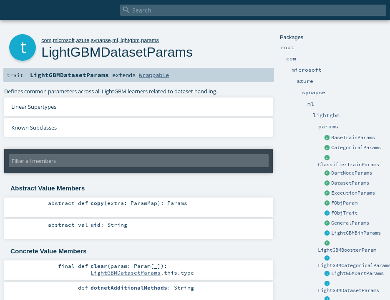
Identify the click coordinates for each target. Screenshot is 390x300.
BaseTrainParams (353, 137)
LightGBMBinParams (356, 233)
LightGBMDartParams (357, 273)
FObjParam (344, 203)
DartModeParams (351, 173)
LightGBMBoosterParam (347, 250)
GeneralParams (350, 223)
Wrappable (154, 75)
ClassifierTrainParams (348, 165)
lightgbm (129, 40)
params (150, 40)
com (46, 40)
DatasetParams (350, 183)
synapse (101, 40)
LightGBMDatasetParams (348, 290)
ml (115, 40)
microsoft (64, 40)
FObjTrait (344, 213)
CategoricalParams (356, 147)
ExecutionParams (353, 193)
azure (82, 40)
